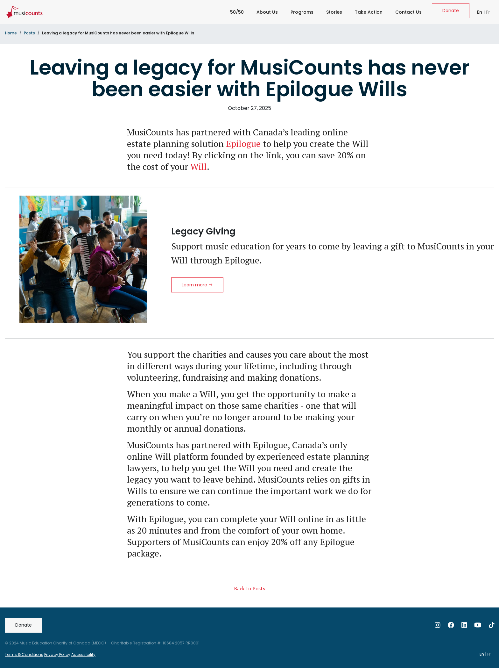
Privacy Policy (57, 654)
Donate (450, 10)
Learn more (197, 285)
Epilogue (243, 143)
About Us (267, 12)
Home (11, 33)
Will (198, 166)
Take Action (369, 12)
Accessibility (83, 654)
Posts (29, 33)
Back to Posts (249, 588)
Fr (488, 12)
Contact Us (408, 12)
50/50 (237, 12)
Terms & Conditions (24, 654)
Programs (302, 12)
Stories (334, 12)
